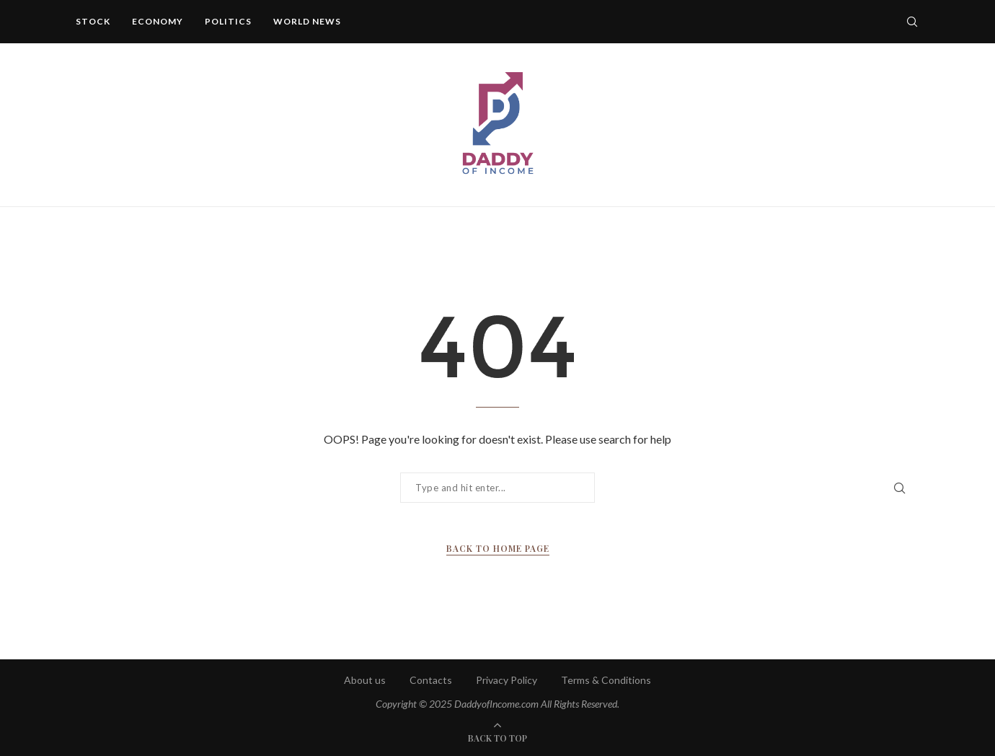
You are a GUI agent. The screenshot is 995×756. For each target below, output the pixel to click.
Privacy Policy (506, 680)
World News (307, 21)
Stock (93, 21)
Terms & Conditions (606, 680)
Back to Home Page (497, 548)
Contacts (431, 680)
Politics (228, 21)
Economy (157, 21)
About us (365, 680)
